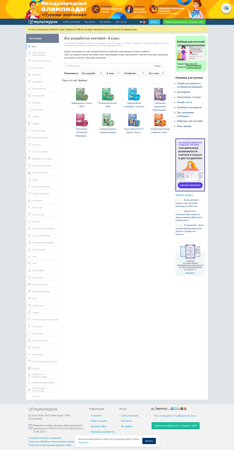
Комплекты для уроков (189, 107)
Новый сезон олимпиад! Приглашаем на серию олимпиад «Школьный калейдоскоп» (188, 216)
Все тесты (121, 21)
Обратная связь (99, 420)
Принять (149, 441)
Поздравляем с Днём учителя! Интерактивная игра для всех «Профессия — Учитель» (189, 230)
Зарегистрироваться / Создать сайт (184, 21)
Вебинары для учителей (190, 120)
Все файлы (105, 21)
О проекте (96, 415)
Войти (154, 21)
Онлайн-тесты (184, 102)
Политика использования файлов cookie (50, 445)
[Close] (205, 29)
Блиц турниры (184, 126)
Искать (158, 66)
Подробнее (83, 442)
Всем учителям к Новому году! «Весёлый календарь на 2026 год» (187, 203)
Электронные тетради (189, 97)
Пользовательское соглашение (45, 437)
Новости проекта (184, 194)
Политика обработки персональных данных (52, 441)
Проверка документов (103, 431)
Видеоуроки (183, 91)
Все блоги (90, 21)
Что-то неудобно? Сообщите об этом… (175, 415)
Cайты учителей (71, 21)
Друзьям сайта (98, 426)
